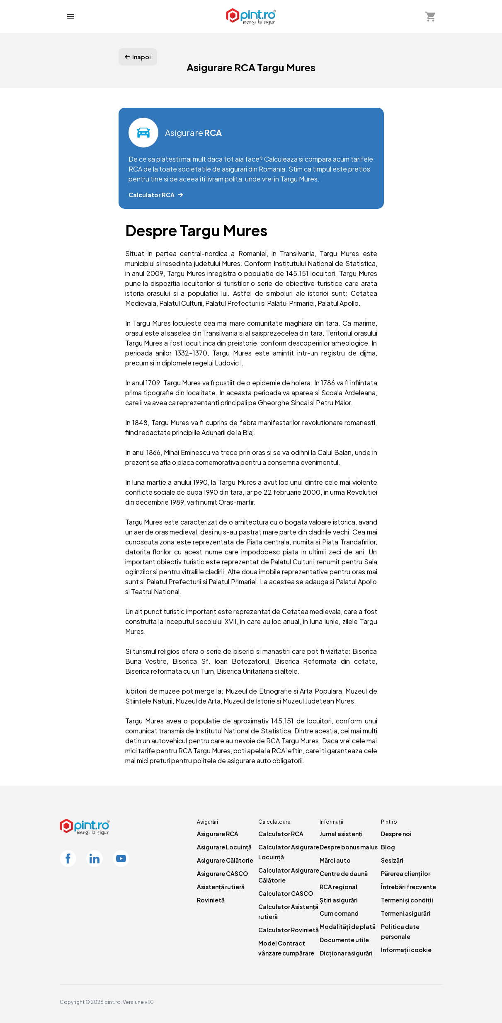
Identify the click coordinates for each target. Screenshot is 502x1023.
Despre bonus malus (349, 847)
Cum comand (339, 913)
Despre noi (396, 833)
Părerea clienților (405, 873)
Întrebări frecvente (408, 886)
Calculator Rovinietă (288, 930)
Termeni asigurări (405, 913)
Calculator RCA (280, 833)
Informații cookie (406, 949)
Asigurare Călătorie (225, 860)
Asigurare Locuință (224, 847)
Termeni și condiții (407, 900)
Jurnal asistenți (341, 833)
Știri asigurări (339, 900)
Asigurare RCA (217, 833)
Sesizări (392, 860)
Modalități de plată (348, 926)
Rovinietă (211, 900)
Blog (388, 847)
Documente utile (344, 939)
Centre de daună (344, 873)
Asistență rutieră (221, 886)
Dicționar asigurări (346, 953)
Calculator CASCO (285, 893)
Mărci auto (335, 860)
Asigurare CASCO (222, 873)
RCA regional (338, 886)
